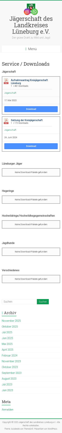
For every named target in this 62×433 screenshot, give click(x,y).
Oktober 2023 (10, 367)
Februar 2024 (9, 355)
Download (31, 109)
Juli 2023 (7, 384)
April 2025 (7, 349)
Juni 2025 (7, 338)
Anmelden (7, 409)
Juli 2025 (7, 332)
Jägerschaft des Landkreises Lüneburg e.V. (31, 25)
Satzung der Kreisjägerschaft (26, 120)
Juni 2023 (7, 390)
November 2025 (11, 320)
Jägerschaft (10, 93)
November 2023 (11, 361)
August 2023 (9, 378)
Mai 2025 (7, 344)
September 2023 (11, 372)
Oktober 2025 (10, 326)
